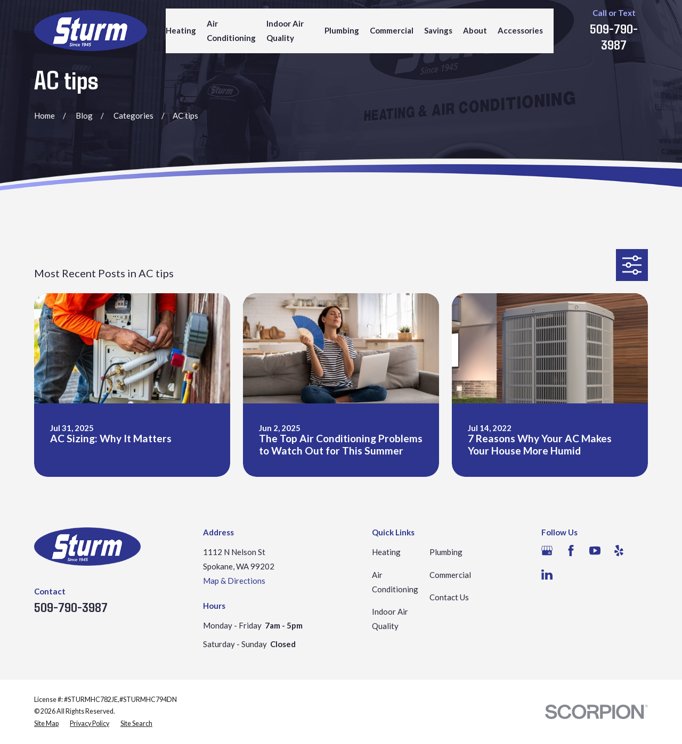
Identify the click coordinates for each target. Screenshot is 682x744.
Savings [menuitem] (438, 30)
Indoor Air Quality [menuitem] (285, 31)
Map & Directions (234, 580)
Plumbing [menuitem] (341, 30)
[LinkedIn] (547, 574)
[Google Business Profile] (547, 550)
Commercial (450, 575)
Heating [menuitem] (181, 30)
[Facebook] (571, 550)
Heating (386, 552)
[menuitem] (46, 724)
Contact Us (449, 597)
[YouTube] (594, 550)
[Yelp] (618, 550)
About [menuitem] (475, 30)
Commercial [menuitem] (391, 30)
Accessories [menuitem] (520, 30)
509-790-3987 (614, 36)
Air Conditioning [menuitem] (231, 31)
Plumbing (445, 552)
